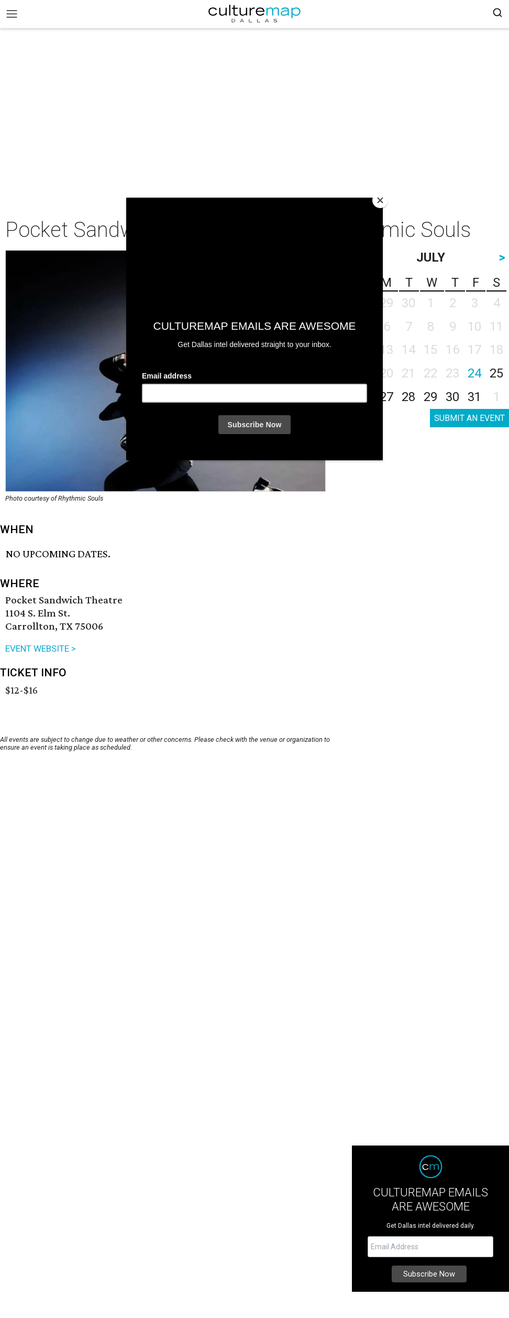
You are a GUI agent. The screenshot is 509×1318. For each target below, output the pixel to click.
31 (474, 397)
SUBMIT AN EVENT (469, 418)
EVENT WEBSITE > (40, 648)
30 (452, 397)
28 (408, 397)
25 (496, 373)
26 (364, 397)
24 (474, 373)
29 (430, 397)
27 (386, 397)
